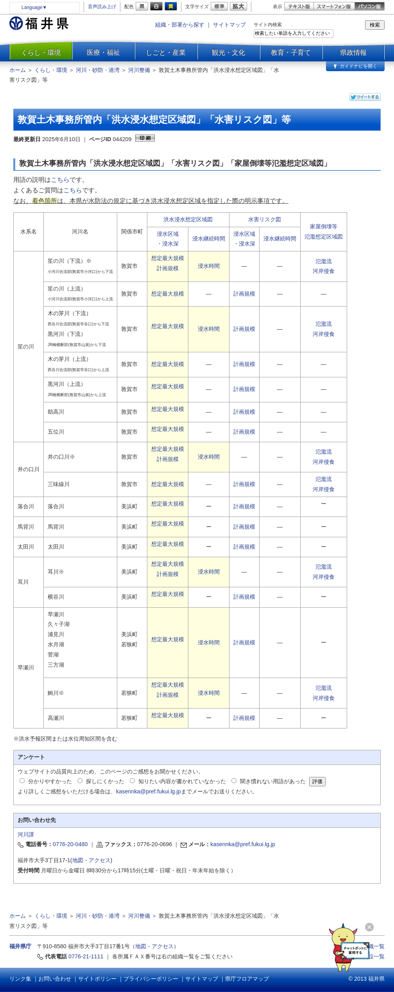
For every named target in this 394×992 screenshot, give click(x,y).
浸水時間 (209, 266)
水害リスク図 (264, 219)
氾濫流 (323, 261)
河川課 (26, 834)
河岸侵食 (324, 271)
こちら (60, 179)
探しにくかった (105, 781)
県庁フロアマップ (247, 979)
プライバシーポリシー (151, 979)
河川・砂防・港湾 (98, 70)
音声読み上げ (102, 6)
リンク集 (20, 979)
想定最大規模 (167, 258)
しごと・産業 (166, 52)
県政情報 (353, 52)
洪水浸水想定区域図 (188, 219)
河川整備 (139, 70)
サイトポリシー (97, 979)
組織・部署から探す (179, 25)
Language (34, 7)
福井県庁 (20, 946)
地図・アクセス (91, 860)
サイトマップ (229, 25)
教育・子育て (291, 52)
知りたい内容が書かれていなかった (182, 781)
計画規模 (168, 268)
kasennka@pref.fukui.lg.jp (148, 791)
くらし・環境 (41, 52)
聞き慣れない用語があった (273, 781)
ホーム (17, 70)
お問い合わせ (54, 979)
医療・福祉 (103, 52)
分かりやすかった (50, 781)
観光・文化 (228, 52)
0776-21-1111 (86, 956)
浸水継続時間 (208, 238)
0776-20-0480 (70, 844)
